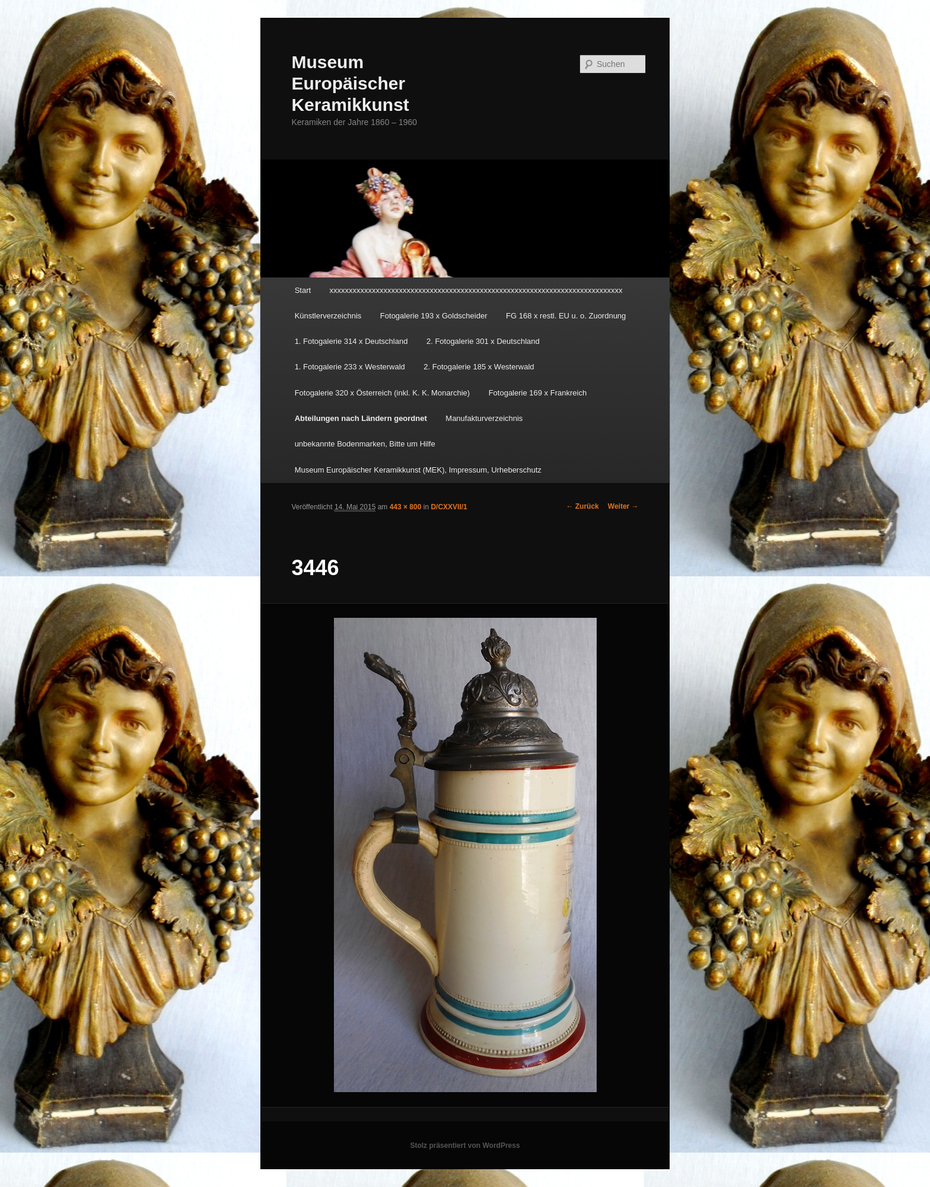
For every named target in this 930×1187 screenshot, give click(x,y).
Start (303, 290)
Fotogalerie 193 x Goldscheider (434, 315)
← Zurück (582, 506)
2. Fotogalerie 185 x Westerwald (478, 366)
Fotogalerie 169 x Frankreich (538, 392)
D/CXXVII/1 (449, 507)
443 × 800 (406, 507)
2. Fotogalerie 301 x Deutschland (483, 341)
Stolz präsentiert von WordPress (465, 1145)
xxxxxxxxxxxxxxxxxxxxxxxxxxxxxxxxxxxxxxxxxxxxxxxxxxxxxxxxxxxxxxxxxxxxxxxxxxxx (476, 290)
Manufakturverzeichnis (484, 418)
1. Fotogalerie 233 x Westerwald (350, 366)
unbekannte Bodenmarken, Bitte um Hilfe (365, 443)
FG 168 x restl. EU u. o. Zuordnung (566, 315)
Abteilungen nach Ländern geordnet (361, 418)
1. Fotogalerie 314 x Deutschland (351, 341)
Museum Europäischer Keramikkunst (350, 83)
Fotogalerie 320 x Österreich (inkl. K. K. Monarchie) (382, 392)
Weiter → (623, 506)
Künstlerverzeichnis (328, 315)
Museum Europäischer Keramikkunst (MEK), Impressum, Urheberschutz (418, 469)
